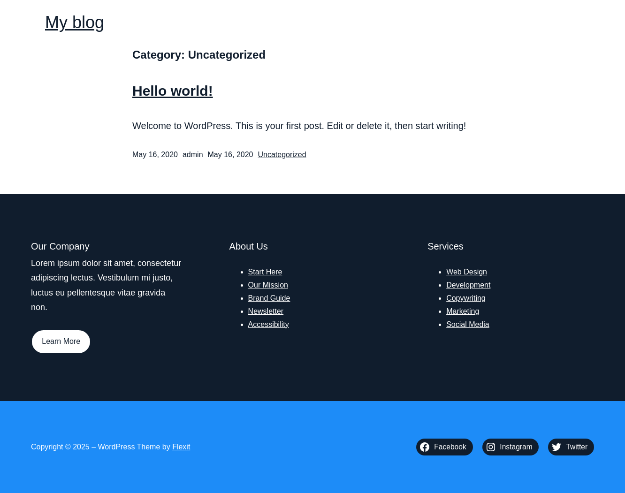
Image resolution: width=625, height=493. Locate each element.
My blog (74, 22)
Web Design (466, 272)
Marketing (462, 311)
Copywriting (466, 298)
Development (468, 285)
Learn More (61, 341)
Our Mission (268, 285)
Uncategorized (282, 155)
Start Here (265, 272)
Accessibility (268, 324)
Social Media (467, 324)
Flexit (181, 447)
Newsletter (266, 311)
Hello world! (172, 91)
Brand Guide (269, 298)
